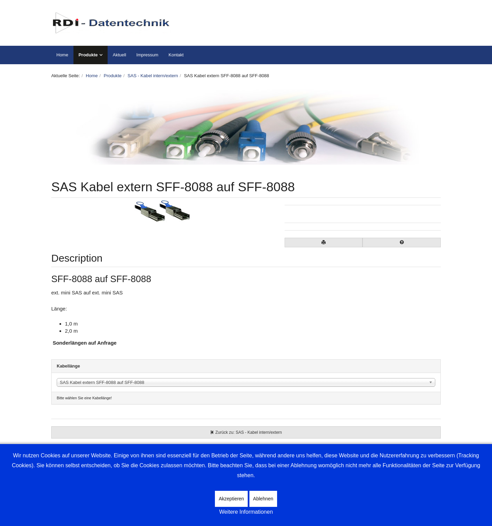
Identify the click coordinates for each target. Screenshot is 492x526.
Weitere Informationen (246, 512)
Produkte (88, 54)
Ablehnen (263, 498)
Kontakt (175, 54)
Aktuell (119, 54)
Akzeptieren (231, 498)
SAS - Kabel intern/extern (152, 75)
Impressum (147, 54)
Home (62, 54)
